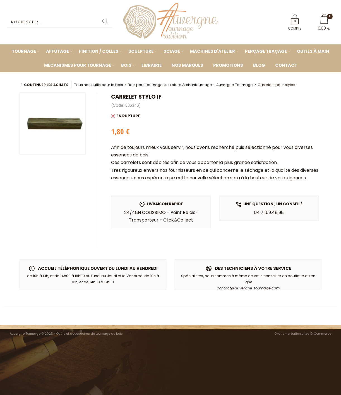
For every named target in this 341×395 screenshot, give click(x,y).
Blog (259, 65)
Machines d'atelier (212, 51)
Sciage (172, 51)
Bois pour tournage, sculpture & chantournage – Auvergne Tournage (190, 84)
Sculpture (140, 51)
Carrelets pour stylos (276, 84)
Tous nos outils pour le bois (98, 84)
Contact (286, 65)
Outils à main (313, 51)
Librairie (151, 65)
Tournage (24, 51)
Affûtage (57, 51)
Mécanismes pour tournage (77, 65)
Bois (126, 65)
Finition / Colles (98, 51)
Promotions (228, 65)
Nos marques (187, 65)
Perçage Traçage (266, 51)
